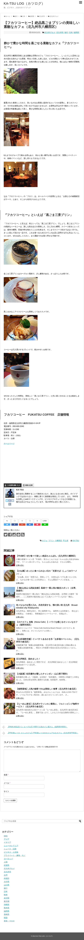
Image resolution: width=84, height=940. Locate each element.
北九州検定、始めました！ (28, 659)
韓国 (5, 918)
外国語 (6, 878)
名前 (6, 775)
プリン (51, 541)
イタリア (7, 842)
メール (7, 783)
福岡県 (76, 32)
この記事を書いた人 (13, 485)
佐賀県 (6, 865)
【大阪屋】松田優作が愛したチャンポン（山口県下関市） (42, 674)
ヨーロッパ (8, 859)
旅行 (66, 32)
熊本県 (6, 908)
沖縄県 (6, 905)
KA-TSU (75, 541)
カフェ (44, 541)
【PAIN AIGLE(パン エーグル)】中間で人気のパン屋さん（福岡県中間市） (35, 727)
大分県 (6, 882)
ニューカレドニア (11, 846)
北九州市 (59, 32)
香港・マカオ (9, 921)
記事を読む (20, 565)
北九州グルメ (49, 32)
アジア (6, 839)
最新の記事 (29, 485)
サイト (6, 791)
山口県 (6, 885)
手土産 (65, 541)
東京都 (6, 901)
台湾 (5, 875)
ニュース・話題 (10, 849)
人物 (5, 862)
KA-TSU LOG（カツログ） (24, 3)
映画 (5, 895)
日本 (71, 32)
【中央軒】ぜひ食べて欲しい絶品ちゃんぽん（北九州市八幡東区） (46, 556)
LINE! (45, 521)
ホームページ (9, 443)
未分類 (6, 898)
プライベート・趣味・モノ (14, 855)
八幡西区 (58, 541)
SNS (6, 836)
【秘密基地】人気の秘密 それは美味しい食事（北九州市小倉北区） (47, 689)
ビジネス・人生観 (11, 852)
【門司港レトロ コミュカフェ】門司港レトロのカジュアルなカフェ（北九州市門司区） (40, 733)
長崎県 (6, 914)
